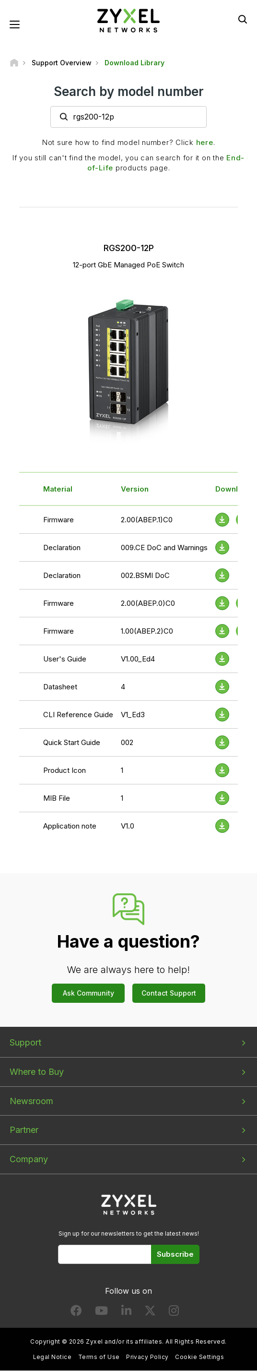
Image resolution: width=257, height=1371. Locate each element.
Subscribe (175, 1254)
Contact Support (168, 993)
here (204, 142)
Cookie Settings (199, 1356)
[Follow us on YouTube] (101, 1313)
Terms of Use (99, 1356)
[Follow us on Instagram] (174, 1313)
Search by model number (129, 91)
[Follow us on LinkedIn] (126, 1313)
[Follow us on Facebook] (76, 1313)
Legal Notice (52, 1356)
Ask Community (88, 993)
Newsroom (31, 1101)
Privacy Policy (147, 1356)
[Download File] (222, 548)
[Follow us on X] (150, 1313)
